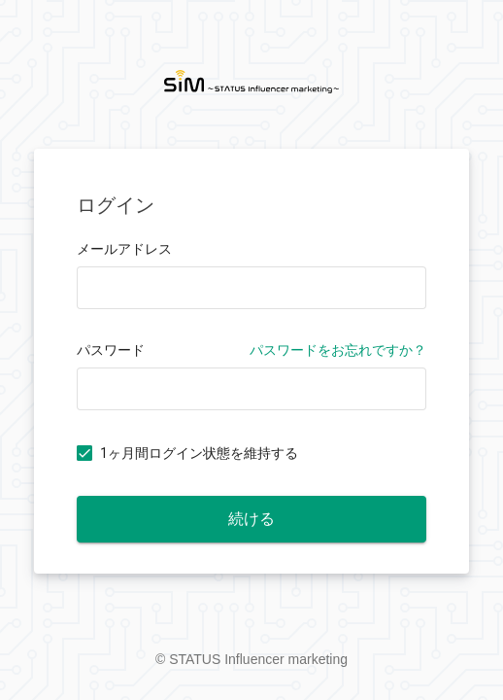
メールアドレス (124, 249)
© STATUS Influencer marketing (251, 659)
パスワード (111, 350)
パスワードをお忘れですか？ (338, 350)
